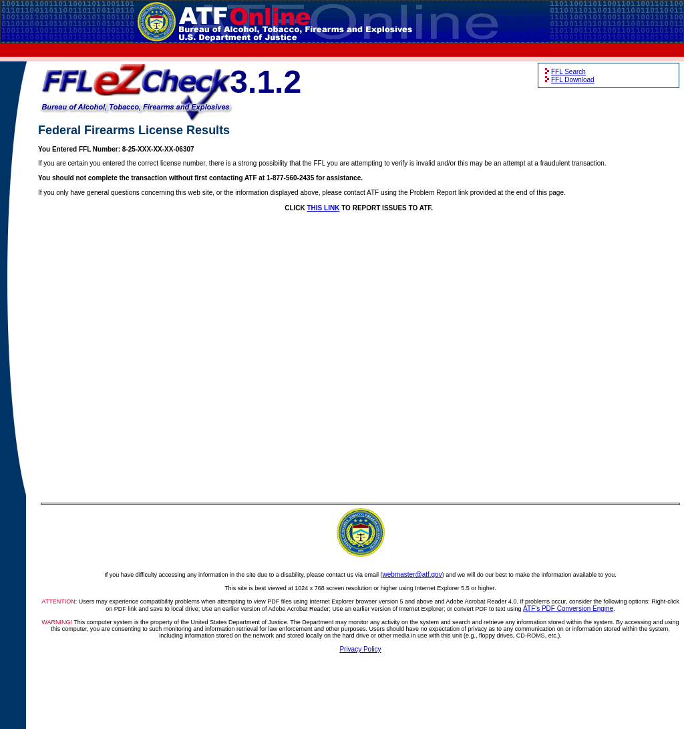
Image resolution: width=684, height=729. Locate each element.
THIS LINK (323, 208)
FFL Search (568, 71)
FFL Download (572, 79)
